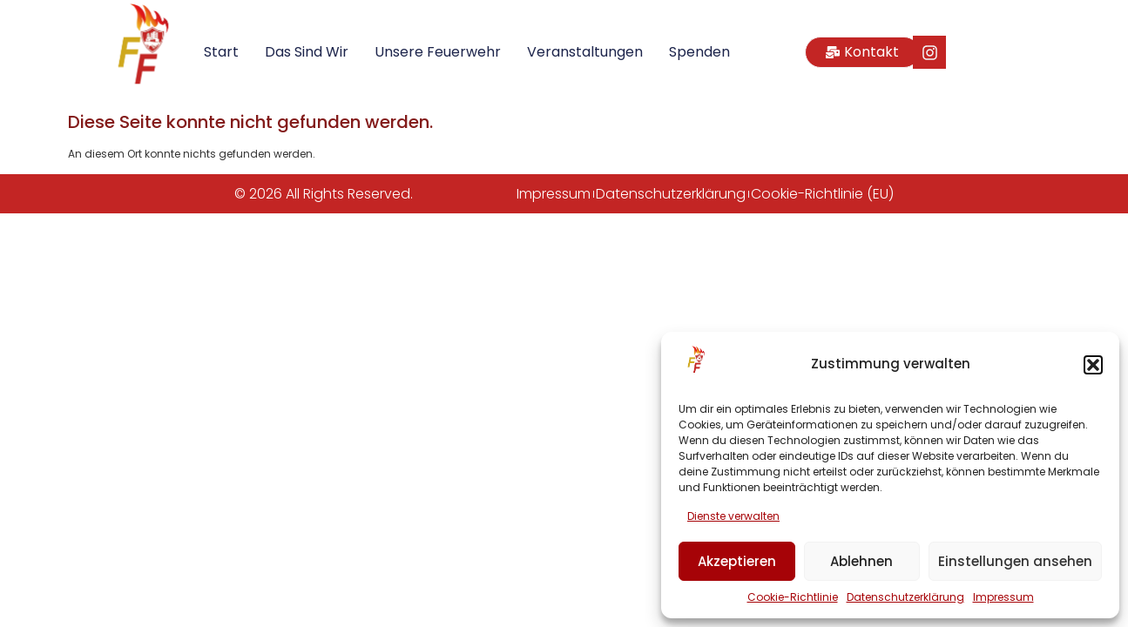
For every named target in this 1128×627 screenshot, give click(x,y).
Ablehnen (861, 561)
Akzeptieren (737, 561)
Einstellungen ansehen (1015, 561)
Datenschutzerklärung (905, 597)
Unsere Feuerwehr (438, 52)
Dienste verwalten (733, 516)
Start (221, 52)
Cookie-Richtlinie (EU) (822, 194)
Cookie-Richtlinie (792, 597)
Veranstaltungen (585, 52)
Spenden (699, 52)
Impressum (1003, 597)
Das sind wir (306, 52)
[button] (1093, 365)
